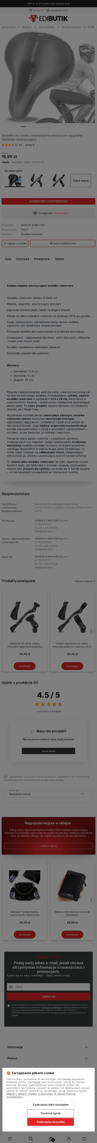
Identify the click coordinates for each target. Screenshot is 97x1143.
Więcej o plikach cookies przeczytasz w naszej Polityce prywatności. (41, 1095)
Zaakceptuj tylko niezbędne (51, 1104)
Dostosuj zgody (51, 1113)
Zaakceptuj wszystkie (50, 1122)
